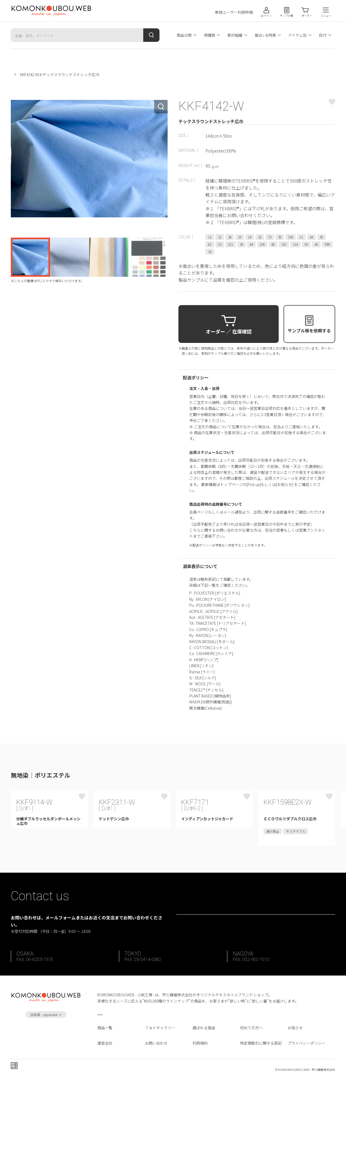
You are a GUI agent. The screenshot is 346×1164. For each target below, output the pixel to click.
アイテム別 (297, 35)
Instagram (46, 1114)
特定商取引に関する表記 (261, 1125)
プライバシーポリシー (306, 1125)
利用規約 (200, 1125)
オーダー (306, 16)
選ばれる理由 (203, 1109)
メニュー (325, 16)
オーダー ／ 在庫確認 (229, 331)
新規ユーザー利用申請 (234, 12)
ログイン (266, 16)
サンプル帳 (286, 16)
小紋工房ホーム (24, 74)
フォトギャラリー (160, 1109)
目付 (323, 35)
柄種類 (209, 35)
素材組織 (234, 35)
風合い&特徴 (265, 35)
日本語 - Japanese (43, 1096)
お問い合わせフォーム (259, 992)
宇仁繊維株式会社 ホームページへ (47, 1152)
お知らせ (295, 1109)
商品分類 (184, 35)
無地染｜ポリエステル (65, 74)
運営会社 (104, 1125)
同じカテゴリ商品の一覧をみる (102, 776)
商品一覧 (104, 1109)
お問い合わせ (156, 1125)
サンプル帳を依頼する (309, 330)
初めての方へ (251, 1109)
